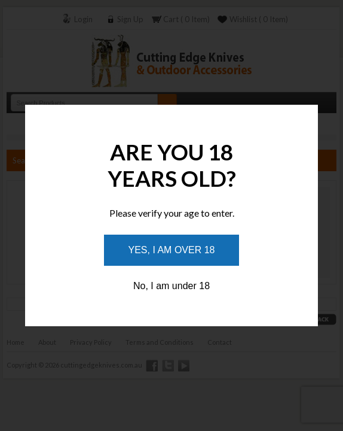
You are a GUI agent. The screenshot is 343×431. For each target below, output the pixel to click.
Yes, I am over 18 (171, 250)
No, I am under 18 (171, 286)
